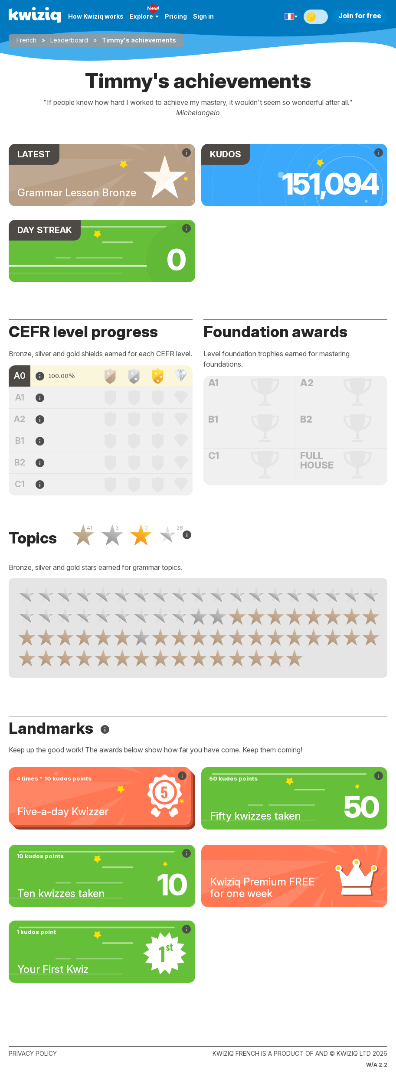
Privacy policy (33, 1053)
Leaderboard (69, 40)
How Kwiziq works (96, 16)
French (26, 40)
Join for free (359, 15)
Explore (144, 16)
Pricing (176, 16)
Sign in (203, 16)
